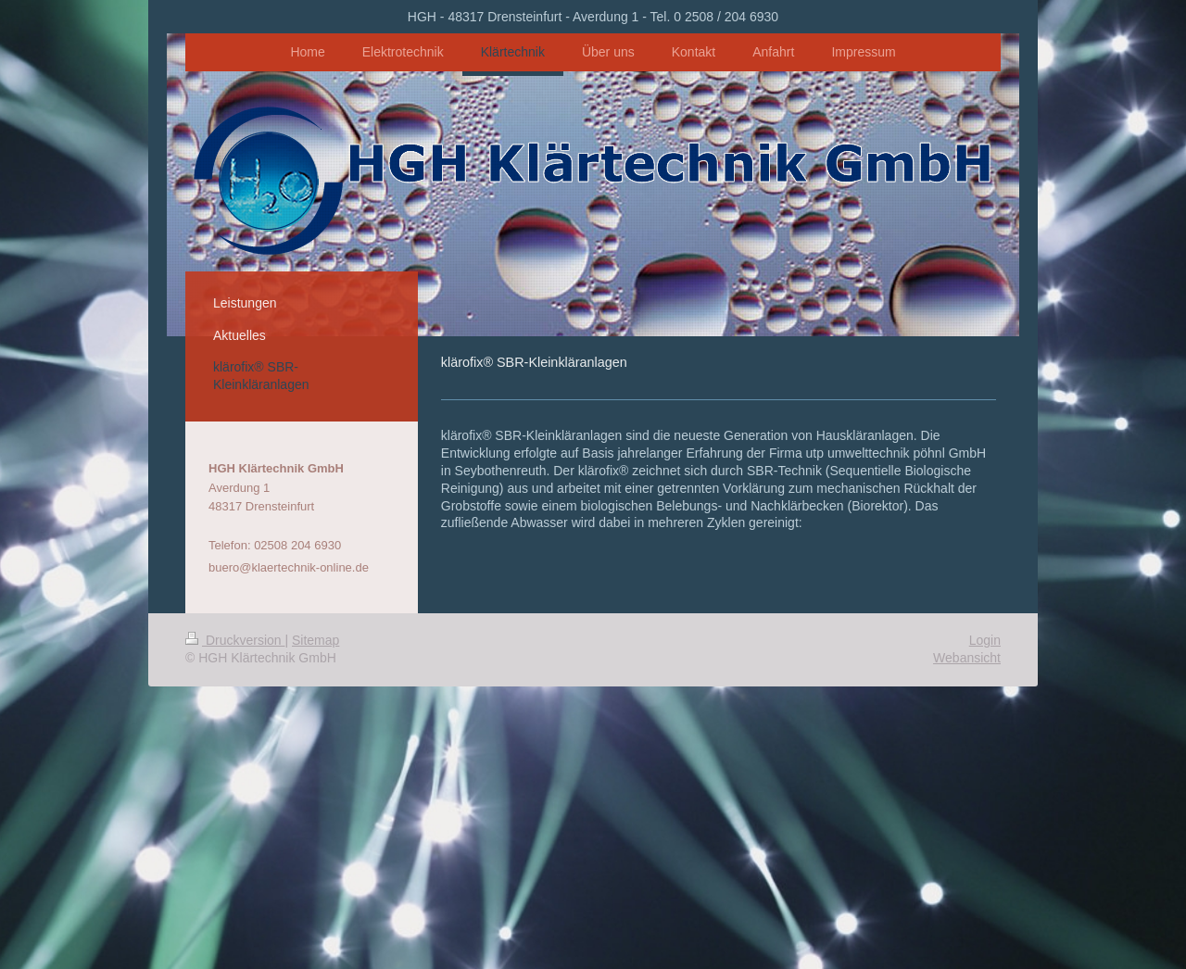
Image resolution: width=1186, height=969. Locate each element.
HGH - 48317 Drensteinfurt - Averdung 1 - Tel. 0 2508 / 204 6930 (593, 16)
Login (985, 640)
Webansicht (967, 657)
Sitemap (315, 640)
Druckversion (234, 640)
